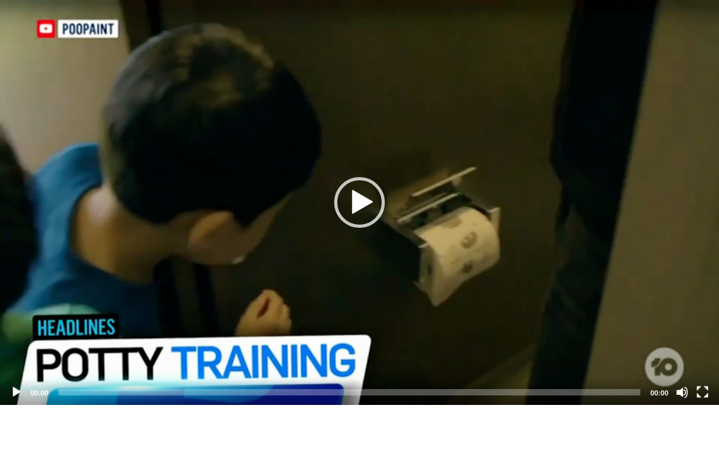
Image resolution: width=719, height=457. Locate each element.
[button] (359, 202)
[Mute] (682, 392)
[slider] (349, 392)
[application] (359, 202)
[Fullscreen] (702, 392)
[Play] (16, 392)
